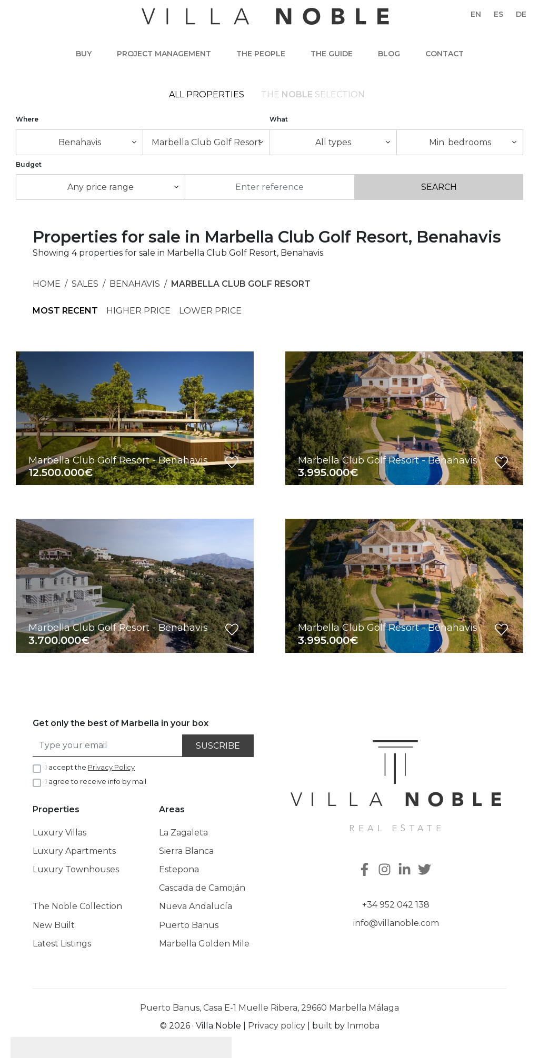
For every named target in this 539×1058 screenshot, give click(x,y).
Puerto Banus (188, 925)
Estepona (179, 869)
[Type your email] (108, 745)
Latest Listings (62, 944)
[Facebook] (366, 870)
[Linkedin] (406, 870)
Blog (389, 53)
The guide (332, 53)
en (476, 14)
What (279, 119)
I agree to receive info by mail (95, 781)
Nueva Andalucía (195, 906)
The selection (313, 94)
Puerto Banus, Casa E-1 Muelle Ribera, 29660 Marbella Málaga (269, 1008)
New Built (54, 925)
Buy (84, 53)
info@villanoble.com (396, 923)
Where (27, 119)
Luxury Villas (59, 833)
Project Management (164, 53)
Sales (85, 284)
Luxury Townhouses (76, 869)
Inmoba (363, 1026)
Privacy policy (276, 1026)
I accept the (90, 767)
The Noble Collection (77, 906)
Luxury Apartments (74, 851)
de (521, 14)
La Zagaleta (183, 833)
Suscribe (218, 746)
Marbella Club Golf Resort (241, 284)
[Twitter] (426, 870)
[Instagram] (386, 870)
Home (47, 284)
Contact (444, 53)
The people (260, 53)
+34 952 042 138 (396, 905)
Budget (29, 164)
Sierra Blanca (186, 851)
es (498, 14)
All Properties (206, 94)
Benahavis (134, 284)
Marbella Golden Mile (204, 944)
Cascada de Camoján (202, 888)
